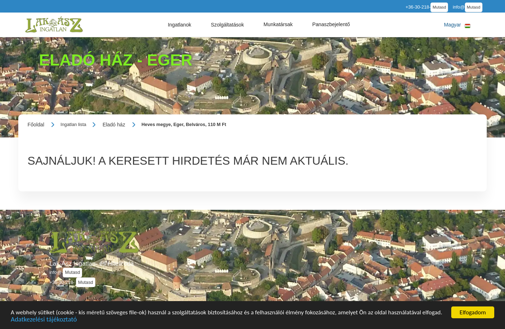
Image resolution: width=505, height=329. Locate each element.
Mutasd (439, 7)
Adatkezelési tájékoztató (44, 320)
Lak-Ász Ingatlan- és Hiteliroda (91, 263)
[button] (179, 24)
